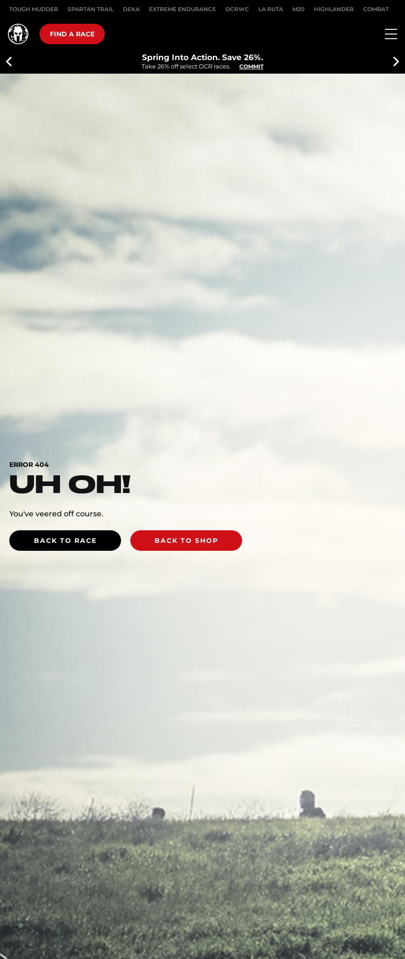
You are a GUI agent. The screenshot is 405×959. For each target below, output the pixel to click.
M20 (298, 9)
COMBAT (376, 9)
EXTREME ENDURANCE (182, 9)
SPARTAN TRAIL (91, 9)
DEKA (131, 9)
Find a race (72, 34)
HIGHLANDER (334, 9)
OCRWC (237, 9)
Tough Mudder (33, 9)
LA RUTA (270, 9)
